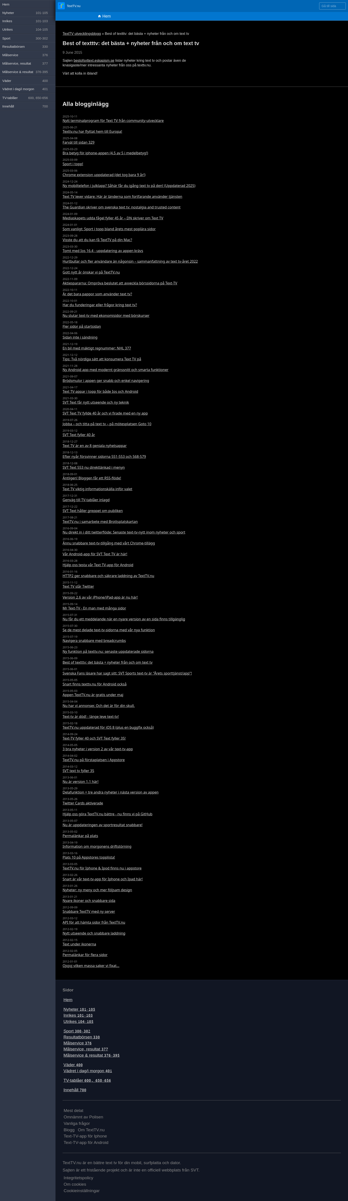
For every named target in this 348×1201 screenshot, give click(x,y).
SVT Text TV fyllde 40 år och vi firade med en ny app (105, 413)
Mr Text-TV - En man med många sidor (94, 608)
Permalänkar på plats (80, 835)
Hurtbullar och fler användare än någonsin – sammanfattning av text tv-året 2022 (130, 261)
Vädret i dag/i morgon (87, 1070)
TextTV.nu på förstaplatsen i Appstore (94, 759)
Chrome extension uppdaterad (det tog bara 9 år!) (104, 174)
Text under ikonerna (79, 944)
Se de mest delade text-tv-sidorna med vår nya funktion (109, 629)
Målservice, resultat (85, 1049)
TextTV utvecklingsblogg (82, 34)
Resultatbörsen (81, 1037)
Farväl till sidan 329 (79, 142)
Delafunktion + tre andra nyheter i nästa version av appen (110, 792)
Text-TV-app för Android (86, 1142)
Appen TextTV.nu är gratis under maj (93, 694)
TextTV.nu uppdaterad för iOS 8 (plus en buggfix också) (108, 727)
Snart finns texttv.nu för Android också (95, 684)
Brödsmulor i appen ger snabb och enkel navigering (106, 380)
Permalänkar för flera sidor (85, 954)
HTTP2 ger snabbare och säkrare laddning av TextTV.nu (108, 575)
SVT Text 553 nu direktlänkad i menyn (94, 467)
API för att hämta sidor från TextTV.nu (94, 922)
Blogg (69, 1130)
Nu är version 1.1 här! (81, 781)
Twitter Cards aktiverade (83, 803)
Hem (104, 16)
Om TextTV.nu (91, 1130)
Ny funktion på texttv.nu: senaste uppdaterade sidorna (108, 651)
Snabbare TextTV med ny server (89, 911)
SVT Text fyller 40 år (79, 434)
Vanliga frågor (77, 1123)
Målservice (77, 1043)
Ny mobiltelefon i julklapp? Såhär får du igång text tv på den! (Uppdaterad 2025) (129, 185)
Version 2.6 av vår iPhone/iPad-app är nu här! (100, 597)
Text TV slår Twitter (78, 586)
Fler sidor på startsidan (82, 326)
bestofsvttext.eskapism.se (94, 60)
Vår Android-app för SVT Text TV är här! (95, 554)
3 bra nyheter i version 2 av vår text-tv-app (98, 748)
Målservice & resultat (91, 1055)
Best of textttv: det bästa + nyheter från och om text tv (107, 662)
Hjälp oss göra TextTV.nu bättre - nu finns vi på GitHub (107, 814)
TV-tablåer (87, 1080)
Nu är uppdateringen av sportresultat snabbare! (102, 824)
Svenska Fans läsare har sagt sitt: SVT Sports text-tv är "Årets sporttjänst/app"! (127, 673)
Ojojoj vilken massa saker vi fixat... (91, 965)
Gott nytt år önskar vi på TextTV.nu (91, 272)
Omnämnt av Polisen (83, 1117)
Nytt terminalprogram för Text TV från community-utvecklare (113, 120)
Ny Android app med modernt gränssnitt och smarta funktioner (115, 369)
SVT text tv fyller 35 (78, 770)
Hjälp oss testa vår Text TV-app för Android (98, 564)
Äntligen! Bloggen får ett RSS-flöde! (92, 478)
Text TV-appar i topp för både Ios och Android (100, 391)
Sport (76, 1031)
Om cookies (75, 1184)
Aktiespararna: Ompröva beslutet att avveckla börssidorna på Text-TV (120, 283)
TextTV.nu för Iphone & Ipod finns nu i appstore (102, 868)
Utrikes (78, 1021)
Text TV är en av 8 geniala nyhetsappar (95, 445)
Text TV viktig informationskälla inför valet (97, 488)
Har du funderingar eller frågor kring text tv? (100, 304)
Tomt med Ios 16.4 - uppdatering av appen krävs (103, 250)
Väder (73, 1064)
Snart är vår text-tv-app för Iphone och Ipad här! (103, 879)
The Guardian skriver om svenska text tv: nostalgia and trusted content (121, 207)
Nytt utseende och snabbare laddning (94, 933)
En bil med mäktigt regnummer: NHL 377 (97, 348)
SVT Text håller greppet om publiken (93, 510)
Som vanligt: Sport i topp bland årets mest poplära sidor (109, 228)
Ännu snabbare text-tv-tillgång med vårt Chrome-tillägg (109, 543)
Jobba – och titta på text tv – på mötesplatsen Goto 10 (107, 423)
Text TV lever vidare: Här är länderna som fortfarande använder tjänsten (122, 196)
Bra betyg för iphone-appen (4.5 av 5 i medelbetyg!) (105, 153)
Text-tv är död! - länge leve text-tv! (91, 716)
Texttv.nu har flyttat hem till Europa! (92, 131)
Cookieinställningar (82, 1190)
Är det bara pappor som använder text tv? (97, 294)
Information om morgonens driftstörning (97, 846)
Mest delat (73, 1110)
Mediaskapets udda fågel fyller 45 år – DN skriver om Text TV (113, 218)
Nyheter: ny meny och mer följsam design (97, 889)
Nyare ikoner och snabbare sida (89, 900)
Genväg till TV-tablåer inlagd (86, 499)
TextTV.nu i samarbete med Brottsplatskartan (100, 521)
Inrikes (78, 1015)
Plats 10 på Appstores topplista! (89, 857)
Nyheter (79, 1009)
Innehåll (74, 1090)
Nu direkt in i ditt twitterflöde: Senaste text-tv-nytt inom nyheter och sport (124, 532)
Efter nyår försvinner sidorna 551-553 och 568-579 (104, 456)
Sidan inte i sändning (80, 337)
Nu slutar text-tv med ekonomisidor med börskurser (106, 315)
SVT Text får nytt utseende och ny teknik (96, 402)
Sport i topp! (73, 163)
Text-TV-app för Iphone (85, 1136)
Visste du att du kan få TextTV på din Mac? (97, 239)
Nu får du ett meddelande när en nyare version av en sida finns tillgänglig (124, 619)
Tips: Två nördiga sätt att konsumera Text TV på (102, 359)
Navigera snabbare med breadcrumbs (94, 640)
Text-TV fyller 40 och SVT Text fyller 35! (94, 738)
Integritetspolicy (78, 1177)
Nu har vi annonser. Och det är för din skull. (99, 705)
